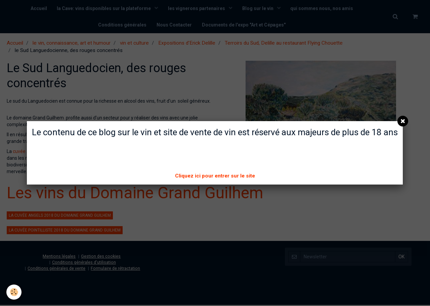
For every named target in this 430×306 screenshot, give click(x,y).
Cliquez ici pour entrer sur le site (215, 176)
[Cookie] (14, 292)
